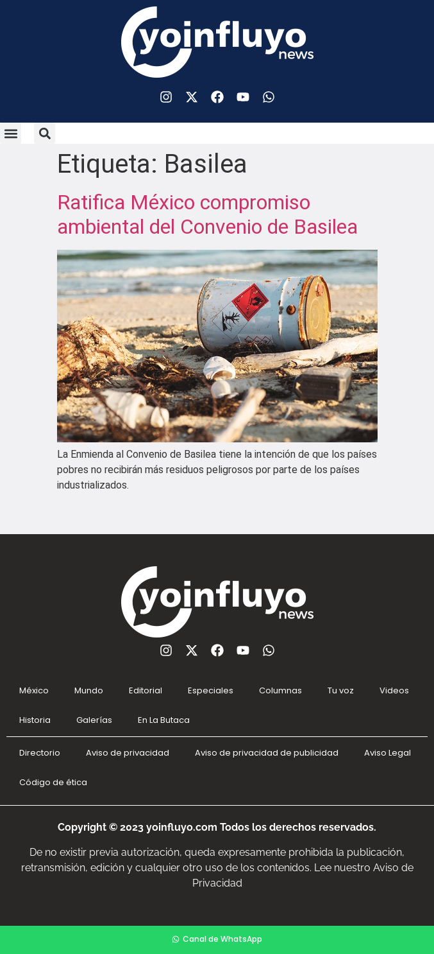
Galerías (94, 720)
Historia (35, 720)
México (34, 690)
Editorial (145, 690)
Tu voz (341, 690)
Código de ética (53, 782)
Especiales (210, 690)
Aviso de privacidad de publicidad (266, 753)
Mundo (88, 690)
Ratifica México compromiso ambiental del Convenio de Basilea (207, 214)
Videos (394, 690)
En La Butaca (164, 720)
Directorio (39, 753)
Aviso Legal (387, 753)
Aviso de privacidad (127, 753)
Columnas (280, 690)
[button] (10, 133)
